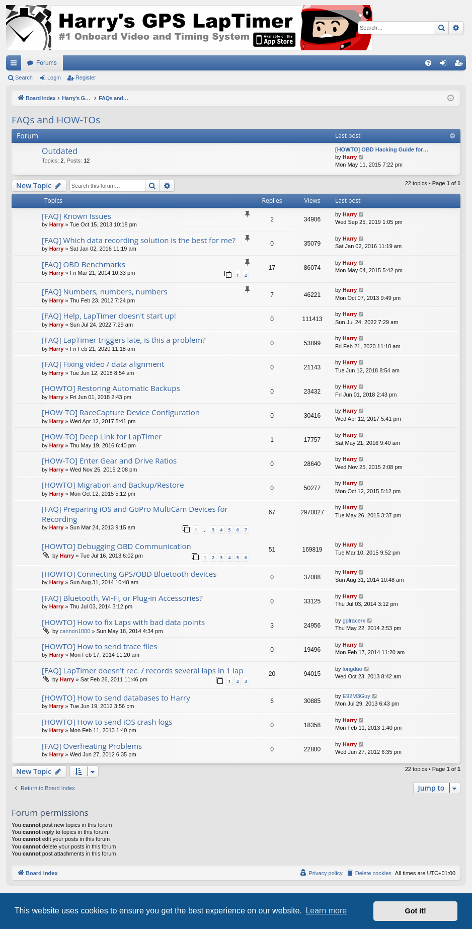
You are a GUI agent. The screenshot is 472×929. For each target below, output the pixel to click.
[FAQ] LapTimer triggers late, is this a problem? (124, 340)
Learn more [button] (326, 910)
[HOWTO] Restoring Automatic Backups (111, 388)
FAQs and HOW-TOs (56, 119)
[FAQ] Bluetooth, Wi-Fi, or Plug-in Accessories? (122, 598)
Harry (350, 157)
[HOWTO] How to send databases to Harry (116, 697)
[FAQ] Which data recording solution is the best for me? (138, 240)
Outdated (59, 151)
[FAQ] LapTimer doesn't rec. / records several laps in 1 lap (143, 670)
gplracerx (354, 620)
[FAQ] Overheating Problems (92, 746)
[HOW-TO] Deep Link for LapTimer (102, 436)
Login (54, 77)
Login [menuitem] (445, 64)
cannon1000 (75, 631)
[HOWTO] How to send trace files (99, 646)
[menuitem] (428, 62)
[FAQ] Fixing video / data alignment (103, 364)
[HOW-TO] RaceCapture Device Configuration (121, 412)
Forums (46, 62)
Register (85, 77)
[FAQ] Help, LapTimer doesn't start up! (109, 316)
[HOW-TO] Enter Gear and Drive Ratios (109, 460)
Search (24, 77)
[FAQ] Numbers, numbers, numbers (105, 291)
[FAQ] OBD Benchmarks (83, 264)
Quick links (15, 64)
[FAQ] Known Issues (76, 216)
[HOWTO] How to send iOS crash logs (107, 722)
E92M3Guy (356, 696)
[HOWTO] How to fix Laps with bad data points (123, 622)
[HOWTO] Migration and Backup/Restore (113, 485)
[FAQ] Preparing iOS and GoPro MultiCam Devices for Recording (135, 513)
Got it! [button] (415, 911)
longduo (352, 669)
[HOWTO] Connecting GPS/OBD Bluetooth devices (129, 574)
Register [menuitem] (460, 64)
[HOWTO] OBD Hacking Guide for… (382, 149)
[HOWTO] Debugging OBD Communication (116, 546)
